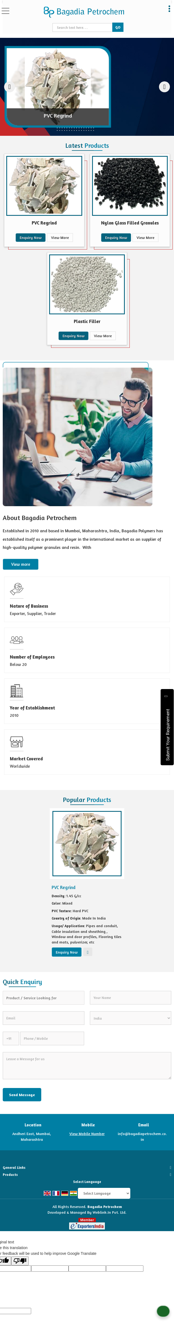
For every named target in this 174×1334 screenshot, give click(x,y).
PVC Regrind (44, 223)
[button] (87, 1133)
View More (60, 237)
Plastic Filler (87, 321)
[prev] (9, 86)
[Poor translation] (20, 1260)
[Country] (131, 1018)
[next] (164, 86)
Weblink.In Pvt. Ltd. (109, 1212)
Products (10, 1174)
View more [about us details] (20, 564)
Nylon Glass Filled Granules (130, 223)
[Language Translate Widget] (104, 1193)
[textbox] (82, 27)
